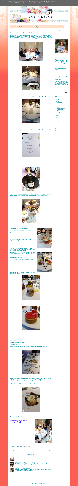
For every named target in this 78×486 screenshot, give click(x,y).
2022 (57, 117)
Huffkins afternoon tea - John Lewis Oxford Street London (26, 456)
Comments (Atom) (33, 454)
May (57, 105)
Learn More (63, 2)
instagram (30, 26)
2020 (57, 120)
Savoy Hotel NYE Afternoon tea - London (22, 468)
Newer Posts (13, 450)
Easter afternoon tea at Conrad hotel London (23, 33)
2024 (57, 101)
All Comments (58, 35)
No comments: (20, 446)
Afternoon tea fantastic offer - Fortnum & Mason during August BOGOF (61, 78)
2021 (57, 118)
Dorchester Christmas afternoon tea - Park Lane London (25, 462)
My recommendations (42, 26)
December (59, 102)
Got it (68, 2)
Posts (56, 33)
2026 (57, 98)
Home (13, 26)
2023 (57, 115)
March (58, 112)
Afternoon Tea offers (56, 26)
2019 (57, 121)
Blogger (44, 483)
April (58, 107)
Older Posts (49, 450)
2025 (57, 99)
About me (21, 26)
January (58, 113)
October (58, 104)
